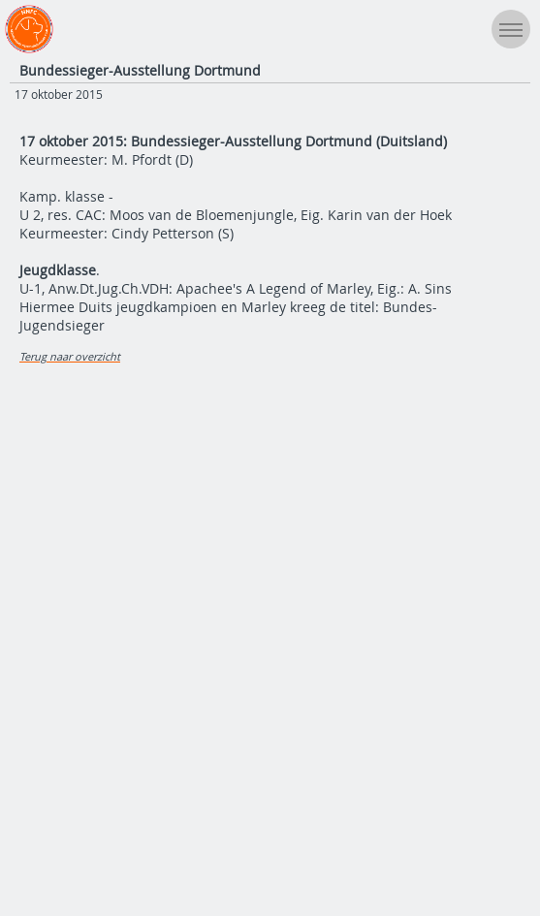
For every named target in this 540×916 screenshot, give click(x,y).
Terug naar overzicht (69, 356)
